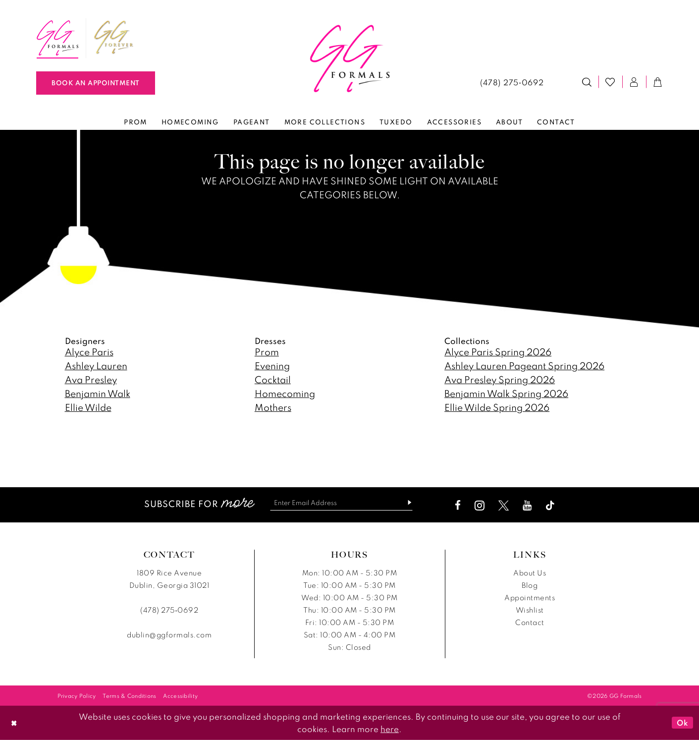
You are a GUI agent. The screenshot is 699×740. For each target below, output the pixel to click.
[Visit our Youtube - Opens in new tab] (530, 505)
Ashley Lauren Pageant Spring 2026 (524, 365)
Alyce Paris (89, 351)
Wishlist (530, 610)
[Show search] (587, 82)
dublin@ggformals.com (169, 634)
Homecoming (285, 393)
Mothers (273, 407)
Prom (267, 351)
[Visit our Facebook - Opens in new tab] (461, 505)
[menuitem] (57, 37)
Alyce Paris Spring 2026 (497, 351)
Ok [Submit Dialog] (682, 722)
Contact (529, 622)
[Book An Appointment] (95, 83)
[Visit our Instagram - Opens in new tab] (482, 505)
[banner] (349, 58)
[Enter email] (341, 503)
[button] (634, 82)
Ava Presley (91, 379)
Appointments (529, 597)
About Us (529, 572)
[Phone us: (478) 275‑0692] (511, 81)
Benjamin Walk (97, 393)
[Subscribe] (409, 503)
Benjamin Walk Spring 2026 (506, 393)
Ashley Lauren (96, 365)
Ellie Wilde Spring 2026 (496, 407)
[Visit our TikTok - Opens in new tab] (553, 505)
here (389, 728)
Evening (272, 365)
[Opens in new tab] (114, 37)
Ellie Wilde (88, 407)
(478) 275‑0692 (169, 610)
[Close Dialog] (14, 723)
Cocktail (273, 379)
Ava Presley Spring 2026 (499, 379)
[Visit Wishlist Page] (610, 82)
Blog (530, 585)
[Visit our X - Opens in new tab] (506, 505)
